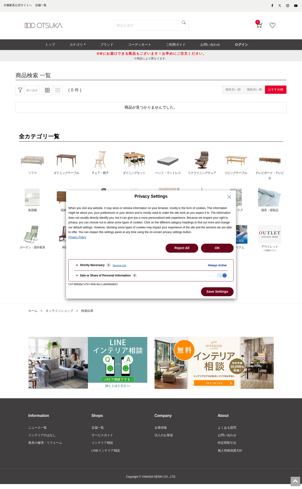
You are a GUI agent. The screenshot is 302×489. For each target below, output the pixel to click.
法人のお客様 (164, 439)
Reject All (181, 248)
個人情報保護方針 (231, 455)
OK (217, 248)
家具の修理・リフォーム (46, 447)
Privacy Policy (77, 237)
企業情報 (161, 431)
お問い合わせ (228, 439)
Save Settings (217, 291)
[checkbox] (222, 275)
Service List (119, 265)
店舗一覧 (98, 431)
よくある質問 (228, 431)
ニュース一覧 (38, 431)
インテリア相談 (103, 447)
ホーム (33, 314)
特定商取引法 (228, 447)
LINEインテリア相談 (107, 455)
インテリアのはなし (43, 439)
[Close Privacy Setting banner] (229, 197)
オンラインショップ (61, 314)
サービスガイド (103, 439)
